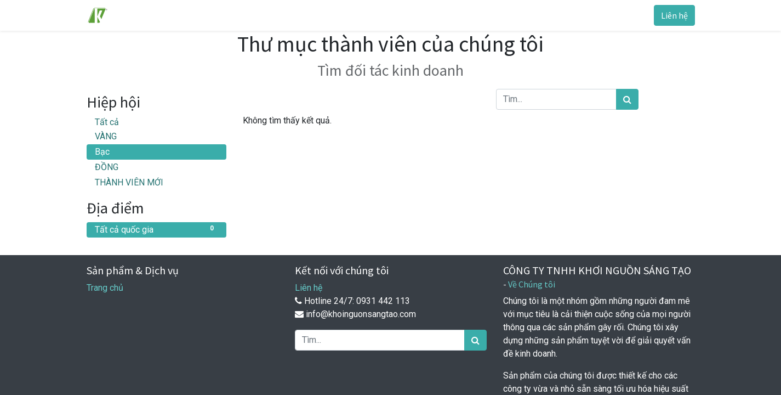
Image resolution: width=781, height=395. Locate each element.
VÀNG (106, 136)
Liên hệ (674, 15)
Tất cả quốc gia (156, 229)
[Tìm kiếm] (627, 99)
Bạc (102, 151)
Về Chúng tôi (531, 284)
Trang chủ (105, 288)
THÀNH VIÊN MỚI (129, 182)
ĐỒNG (106, 167)
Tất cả (107, 122)
